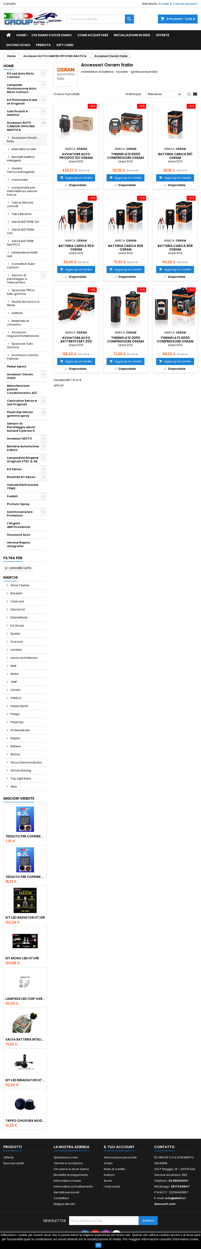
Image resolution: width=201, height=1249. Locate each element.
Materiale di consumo (18, 323)
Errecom (16, 641)
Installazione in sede (132, 35)
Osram (15, 690)
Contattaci (61, 1198)
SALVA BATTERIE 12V (25, 222)
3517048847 (180, 1186)
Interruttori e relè (24, 149)
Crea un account (185, 4)
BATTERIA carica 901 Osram (175, 156)
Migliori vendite (18, 798)
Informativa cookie (67, 1181)
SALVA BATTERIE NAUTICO (20, 243)
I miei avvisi (112, 1186)
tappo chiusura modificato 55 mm (25, 1120)
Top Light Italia (20, 778)
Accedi (164, 4)
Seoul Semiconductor (26, 762)
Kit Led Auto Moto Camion (20, 75)
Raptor (15, 738)
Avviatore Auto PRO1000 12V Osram (76, 156)
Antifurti (17, 313)
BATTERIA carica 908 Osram (175, 248)
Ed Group (17, 625)
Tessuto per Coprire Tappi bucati (25, 877)
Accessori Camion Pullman (23, 357)
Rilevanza (165, 94)
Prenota (43, 45)
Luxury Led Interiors (24, 658)
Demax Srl (17, 609)
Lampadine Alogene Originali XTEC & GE (22, 459)
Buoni (108, 1181)
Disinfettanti (18, 617)
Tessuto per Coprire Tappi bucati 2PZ (25, 836)
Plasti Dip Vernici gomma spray (20, 414)
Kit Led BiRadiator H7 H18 (25, 1080)
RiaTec (15, 754)
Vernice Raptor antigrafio (18, 544)
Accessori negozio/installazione (23, 334)
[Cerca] (100, 19)
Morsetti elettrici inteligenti (21, 159)
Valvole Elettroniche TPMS (22, 487)
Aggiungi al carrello (76, 178)
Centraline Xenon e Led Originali (22, 402)
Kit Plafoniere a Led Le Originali (22, 102)
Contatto (9, 4)
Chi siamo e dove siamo (51, 35)
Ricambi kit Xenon (21, 477)
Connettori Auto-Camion (21, 266)
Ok (98, 1245)
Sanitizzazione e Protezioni (20, 514)
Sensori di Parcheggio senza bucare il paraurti (21, 427)
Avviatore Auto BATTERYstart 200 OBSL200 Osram (76, 341)
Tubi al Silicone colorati (20, 204)
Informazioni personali (120, 1157)
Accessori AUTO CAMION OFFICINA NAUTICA (21, 126)
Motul (14, 674)
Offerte (162, 35)
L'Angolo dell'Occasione (18, 525)
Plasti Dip (17, 722)
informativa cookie (186, 1239)
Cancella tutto (17, 568)
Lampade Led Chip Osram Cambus (25, 998)
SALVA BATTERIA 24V (20, 231)
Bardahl (16, 593)
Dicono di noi (18, 45)
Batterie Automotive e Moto (23, 448)
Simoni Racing (20, 770)
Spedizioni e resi (66, 1157)
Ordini (108, 1163)
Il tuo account (119, 1146)
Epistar (15, 633)
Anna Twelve (19, 585)
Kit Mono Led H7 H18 (22, 958)
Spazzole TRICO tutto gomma (21, 292)
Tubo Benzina (21, 214)
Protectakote (20, 730)
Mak (13, 666)
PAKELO (15, 698)
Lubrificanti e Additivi (17, 113)
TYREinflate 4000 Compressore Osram (175, 340)
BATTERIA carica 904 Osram (76, 248)
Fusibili (12, 496)
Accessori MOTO (19, 438)
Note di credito (114, 1169)
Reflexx (15, 746)
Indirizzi (109, 1175)
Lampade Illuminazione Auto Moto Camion (21, 88)
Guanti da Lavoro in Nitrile (23, 303)
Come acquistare (92, 35)
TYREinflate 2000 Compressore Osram (125, 340)
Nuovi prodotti (13, 1163)
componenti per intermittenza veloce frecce (22, 191)
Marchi (10, 577)
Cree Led (17, 601)
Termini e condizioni (68, 1163)
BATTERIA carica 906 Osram (125, 248)
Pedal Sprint (16, 366)
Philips (15, 714)
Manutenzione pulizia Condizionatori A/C (22, 389)
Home (21, 35)
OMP (13, 682)
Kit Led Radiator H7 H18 (25, 917)
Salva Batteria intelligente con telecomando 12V (25, 1039)
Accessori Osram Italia (22, 139)
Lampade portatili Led (22, 254)
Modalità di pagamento (71, 1175)
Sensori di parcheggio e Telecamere (17, 279)
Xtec (13, 786)
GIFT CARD (65, 45)
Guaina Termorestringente (21, 170)
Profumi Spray (18, 504)
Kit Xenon (14, 469)
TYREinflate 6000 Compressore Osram (125, 156)
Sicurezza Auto (18, 535)
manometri (20, 180)
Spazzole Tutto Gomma (20, 345)
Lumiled (16, 650)
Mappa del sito (64, 1204)
